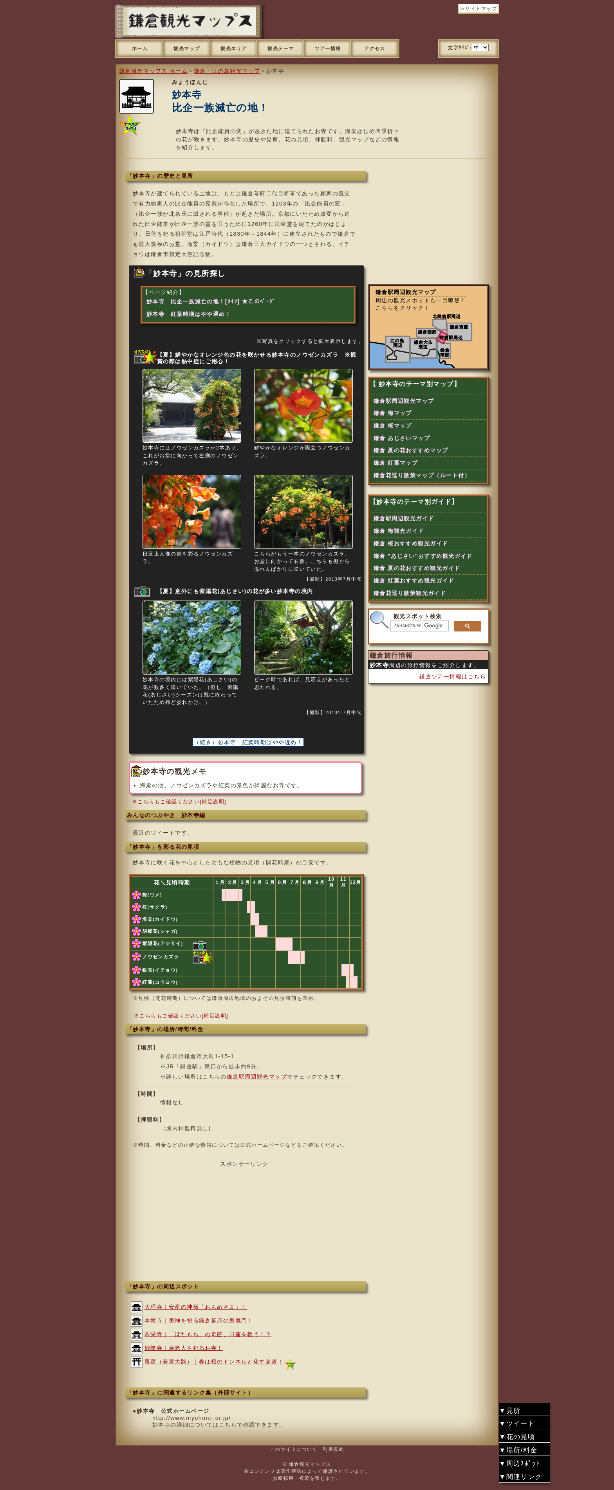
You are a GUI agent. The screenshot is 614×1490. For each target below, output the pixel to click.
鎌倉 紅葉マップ (396, 463)
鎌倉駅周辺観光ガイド (404, 518)
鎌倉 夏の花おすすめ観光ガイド (417, 568)
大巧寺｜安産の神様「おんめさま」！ (195, 1307)
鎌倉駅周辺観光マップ (257, 1076)
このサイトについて (294, 1449)
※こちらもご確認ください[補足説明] (179, 802)
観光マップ (186, 48)
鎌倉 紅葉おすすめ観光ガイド (414, 580)
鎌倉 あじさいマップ (402, 438)
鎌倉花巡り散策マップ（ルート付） (422, 475)
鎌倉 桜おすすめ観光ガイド (411, 543)
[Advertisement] (244, 1222)
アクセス (374, 48)
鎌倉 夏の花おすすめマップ (411, 450)
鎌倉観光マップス (310, 1464)
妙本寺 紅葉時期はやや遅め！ (188, 314)
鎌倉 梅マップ (393, 413)
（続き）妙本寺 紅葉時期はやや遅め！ (248, 742)
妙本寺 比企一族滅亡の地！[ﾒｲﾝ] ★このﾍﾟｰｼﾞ (211, 301)
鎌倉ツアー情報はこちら (452, 676)
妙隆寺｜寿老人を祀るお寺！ (183, 1348)
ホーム (140, 48)
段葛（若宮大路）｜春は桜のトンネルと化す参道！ (214, 1361)
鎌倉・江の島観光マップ (227, 71)
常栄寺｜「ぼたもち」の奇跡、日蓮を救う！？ (207, 1334)
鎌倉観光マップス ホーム (153, 71)
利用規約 (333, 1449)
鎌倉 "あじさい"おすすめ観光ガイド (423, 556)
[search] (418, 626)
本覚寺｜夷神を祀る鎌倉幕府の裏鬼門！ (198, 1320)
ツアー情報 (327, 48)
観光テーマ (280, 48)
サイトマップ (481, 8)
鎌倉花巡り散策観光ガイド (410, 593)
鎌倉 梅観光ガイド (399, 531)
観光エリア (233, 48)
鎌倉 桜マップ (393, 425)
